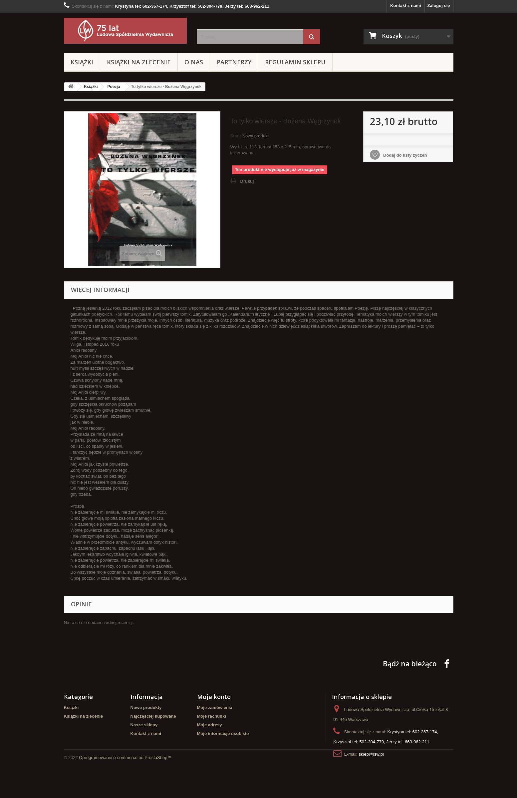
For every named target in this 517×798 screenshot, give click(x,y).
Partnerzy (234, 62)
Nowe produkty (146, 707)
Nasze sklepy (144, 724)
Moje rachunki (211, 716)
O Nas (193, 62)
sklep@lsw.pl (371, 754)
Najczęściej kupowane (153, 716)
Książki (82, 62)
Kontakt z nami (405, 5)
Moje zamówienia (214, 707)
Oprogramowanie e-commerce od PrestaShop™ (125, 779)
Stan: (235, 135)
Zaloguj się (438, 5)
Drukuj (247, 181)
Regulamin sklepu (295, 62)
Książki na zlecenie (139, 62)
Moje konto (214, 697)
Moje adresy (209, 724)
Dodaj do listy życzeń (404, 155)
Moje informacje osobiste (223, 733)
